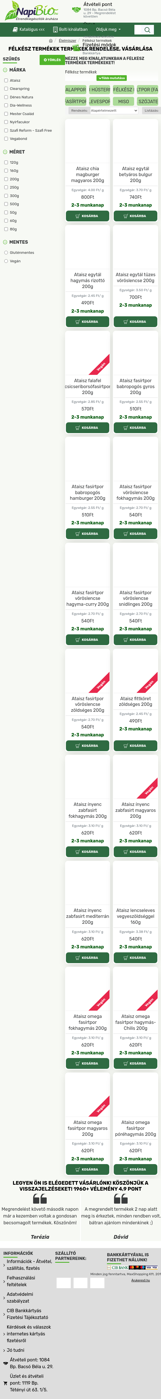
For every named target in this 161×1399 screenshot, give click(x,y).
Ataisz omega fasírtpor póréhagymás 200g (135, 1128)
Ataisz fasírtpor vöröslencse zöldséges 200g (87, 704)
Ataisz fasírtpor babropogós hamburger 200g (87, 492)
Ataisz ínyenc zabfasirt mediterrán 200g (87, 916)
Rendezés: (79, 111)
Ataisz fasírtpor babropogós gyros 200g (135, 386)
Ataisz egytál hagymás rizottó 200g (87, 280)
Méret (17, 152)
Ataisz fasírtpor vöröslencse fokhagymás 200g (136, 492)
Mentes (18, 242)
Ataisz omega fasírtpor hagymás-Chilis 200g (135, 1022)
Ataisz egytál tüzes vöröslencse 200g (135, 277)
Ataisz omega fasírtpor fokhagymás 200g (87, 1022)
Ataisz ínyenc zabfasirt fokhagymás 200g (87, 810)
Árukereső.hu (140, 1280)
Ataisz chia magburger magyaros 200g (87, 174)
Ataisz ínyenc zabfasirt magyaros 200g (135, 810)
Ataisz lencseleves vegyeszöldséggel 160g (135, 916)
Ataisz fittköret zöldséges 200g (135, 701)
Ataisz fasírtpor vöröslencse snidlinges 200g (136, 598)
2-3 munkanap (87, 205)
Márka (17, 70)
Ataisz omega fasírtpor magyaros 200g (88, 1128)
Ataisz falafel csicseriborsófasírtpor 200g (88, 386)
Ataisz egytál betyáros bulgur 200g (135, 174)
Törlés (54, 60)
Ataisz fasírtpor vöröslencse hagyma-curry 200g (87, 598)
